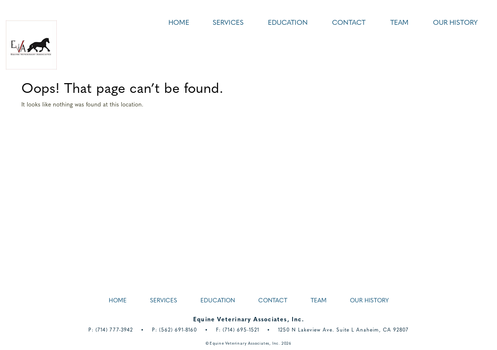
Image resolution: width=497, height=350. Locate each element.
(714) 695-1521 (241, 330)
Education (288, 23)
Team (399, 23)
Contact (348, 23)
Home (178, 23)
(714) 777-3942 (114, 330)
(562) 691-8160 (178, 330)
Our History (455, 23)
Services (228, 23)
